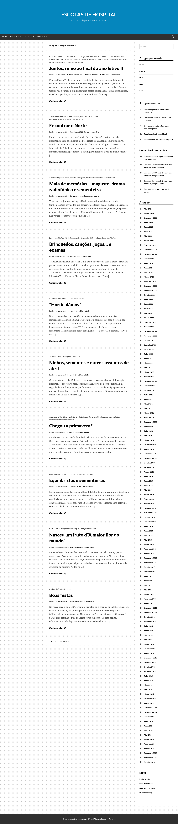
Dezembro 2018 (150, 508)
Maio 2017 (148, 585)
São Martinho (94, 177)
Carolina (112, 819)
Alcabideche (54, 417)
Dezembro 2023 (150, 286)
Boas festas (61, 595)
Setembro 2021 (150, 390)
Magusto (81, 177)
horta (68, 298)
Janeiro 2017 (149, 603)
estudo (86, 238)
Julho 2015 (148, 676)
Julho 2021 (148, 395)
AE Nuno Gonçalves (71, 117)
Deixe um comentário (113, 75)
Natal (73, 119)
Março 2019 (149, 494)
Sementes (69, 62)
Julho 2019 (148, 476)
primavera (111, 417)
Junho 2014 (148, 726)
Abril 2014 (148, 735)
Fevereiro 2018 (150, 549)
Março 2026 (149, 213)
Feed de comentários (147, 788)
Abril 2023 (148, 313)
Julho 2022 (148, 354)
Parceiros (29, 37)
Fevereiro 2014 (150, 744)
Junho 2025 (148, 227)
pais (87, 177)
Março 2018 (149, 544)
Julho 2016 (148, 626)
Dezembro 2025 (150, 218)
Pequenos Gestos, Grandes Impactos (158, 139)
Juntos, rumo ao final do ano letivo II (86, 68)
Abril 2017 (148, 590)
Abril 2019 (148, 490)
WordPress (88, 819)
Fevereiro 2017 (150, 599)
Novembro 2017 (150, 562)
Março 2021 (149, 413)
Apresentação (16, 37)
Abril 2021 (148, 408)
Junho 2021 (148, 399)
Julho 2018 (148, 526)
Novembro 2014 (150, 712)
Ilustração (63, 529)
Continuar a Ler (58, 101)
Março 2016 (149, 644)
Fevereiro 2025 (150, 245)
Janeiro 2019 (149, 503)
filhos (72, 177)
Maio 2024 (148, 272)
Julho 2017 (148, 576)
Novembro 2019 (150, 458)
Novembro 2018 (150, 513)
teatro (75, 62)
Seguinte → (64, 641)
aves (59, 356)
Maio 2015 (148, 685)
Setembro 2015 (150, 671)
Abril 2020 (148, 435)
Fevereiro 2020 (150, 445)
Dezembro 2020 (150, 422)
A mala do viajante (56, 117)
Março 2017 (149, 594)
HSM (69, 119)
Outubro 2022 (149, 340)
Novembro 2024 (150, 254)
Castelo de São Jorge (77, 57)
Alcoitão (52, 298)
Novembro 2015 (150, 662)
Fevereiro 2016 (150, 649)
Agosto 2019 (149, 472)
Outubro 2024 (149, 259)
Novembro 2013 (150, 757)
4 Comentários (84, 432)
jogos (99, 238)
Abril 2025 (148, 236)
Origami (76, 529)
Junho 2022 (148, 358)
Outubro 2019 (149, 463)
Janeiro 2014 (149, 748)
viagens (81, 62)
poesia (69, 356)
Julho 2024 (148, 263)
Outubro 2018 (149, 517)
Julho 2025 (148, 222)
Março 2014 (149, 739)
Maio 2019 (148, 485)
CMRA (59, 119)
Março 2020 (149, 440)
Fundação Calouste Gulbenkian (85, 59)
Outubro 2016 (149, 617)
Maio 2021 (148, 404)
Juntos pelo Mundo (105, 59)
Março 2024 (149, 277)
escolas (60, 132)
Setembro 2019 (150, 467)
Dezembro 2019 (150, 454)
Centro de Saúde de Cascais (83, 417)
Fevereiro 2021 (150, 417)
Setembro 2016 (150, 621)
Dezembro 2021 (150, 381)
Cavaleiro (96, 57)
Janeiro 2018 (149, 553)
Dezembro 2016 (150, 608)
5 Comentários (86, 256)
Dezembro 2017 (150, 558)
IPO (55, 474)
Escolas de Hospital (89, 14)
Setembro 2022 (150, 345)
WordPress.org (145, 793)
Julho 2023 (148, 299)
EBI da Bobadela (106, 57)
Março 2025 (149, 240)
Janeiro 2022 (149, 376)
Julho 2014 (148, 721)
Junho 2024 (148, 268)
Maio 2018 (148, 535)
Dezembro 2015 (150, 658)
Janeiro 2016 (149, 653)
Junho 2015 (148, 680)
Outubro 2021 (149, 386)
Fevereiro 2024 (150, 281)
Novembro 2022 (150, 336)
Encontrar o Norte (68, 125)
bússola (83, 117)
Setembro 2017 (150, 571)
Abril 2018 (148, 540)
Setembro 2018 (150, 522)
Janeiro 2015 (149, 703)
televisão (111, 177)
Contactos (42, 37)
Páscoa (104, 417)
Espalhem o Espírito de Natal (155, 134)
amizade (69, 417)
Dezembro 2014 (150, 708)
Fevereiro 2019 (150, 499)
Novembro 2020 (150, 426)
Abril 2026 (148, 209)
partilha (98, 417)
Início (4, 37)
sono (65, 419)
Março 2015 (149, 694)
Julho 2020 (148, 431)
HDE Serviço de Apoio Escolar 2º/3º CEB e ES (73, 75)
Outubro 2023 (149, 295)
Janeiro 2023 (149, 327)
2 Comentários (84, 375)
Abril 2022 (148, 367)
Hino (95, 238)
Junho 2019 (148, 481)
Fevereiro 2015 (150, 698)
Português (84, 529)
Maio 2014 (148, 730)
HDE (64, 119)
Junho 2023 (148, 304)
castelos (88, 57)
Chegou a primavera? (71, 425)
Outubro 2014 (149, 717)
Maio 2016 (148, 635)
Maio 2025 (148, 231)
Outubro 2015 (149, 667)
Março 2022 (149, 372)
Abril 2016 (148, 640)
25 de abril (53, 356)
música (62, 62)
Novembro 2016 (150, 612)
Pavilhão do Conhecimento (67, 474)
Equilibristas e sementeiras (77, 480)
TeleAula (113, 238)
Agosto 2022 (149, 349)
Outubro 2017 (149, 567)
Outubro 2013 (149, 762)
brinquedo (53, 238)
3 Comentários (85, 311)
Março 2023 (149, 318)
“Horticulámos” (65, 304)
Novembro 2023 (150, 290)
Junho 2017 (148, 581)
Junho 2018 (148, 531)
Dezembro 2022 (150, 331)
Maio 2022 (148, 363)
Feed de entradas (146, 784)
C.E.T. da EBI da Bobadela (59, 57)
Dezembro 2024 (150, 250)
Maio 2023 (148, 308)
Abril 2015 (148, 689)
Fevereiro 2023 (150, 322)
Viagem (81, 298)
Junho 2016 (148, 630)
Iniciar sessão (144, 779)
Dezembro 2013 (150, 753)
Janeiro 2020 (149, 449)
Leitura (70, 529)
